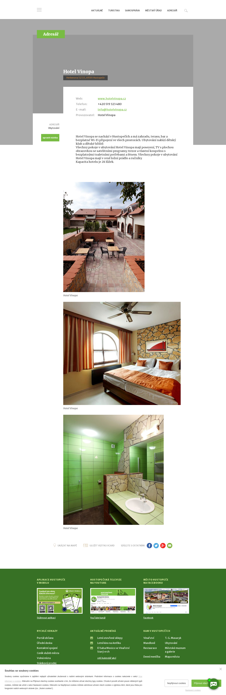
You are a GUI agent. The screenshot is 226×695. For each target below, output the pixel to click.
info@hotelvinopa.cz (112, 109)
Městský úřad (153, 10)
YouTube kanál (97, 617)
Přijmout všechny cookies (206, 683)
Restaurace (150, 648)
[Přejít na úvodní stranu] (66, 10)
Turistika (114, 10)
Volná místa (44, 658)
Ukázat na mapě (67, 545)
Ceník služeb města (48, 653)
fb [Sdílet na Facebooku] (149, 545)
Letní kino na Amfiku (109, 643)
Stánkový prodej (46, 663)
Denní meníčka (151, 656)
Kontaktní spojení (47, 648)
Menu (39, 9)
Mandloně (149, 643)
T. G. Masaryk (173, 637)
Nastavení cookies (193, 690)
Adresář (172, 10)
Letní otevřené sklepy (110, 637)
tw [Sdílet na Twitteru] (156, 545)
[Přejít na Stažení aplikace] (60, 601)
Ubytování (171, 643)
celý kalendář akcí (106, 658)
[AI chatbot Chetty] (213, 683)
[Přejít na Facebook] (166, 601)
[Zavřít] (221, 669)
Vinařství (148, 637)
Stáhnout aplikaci (46, 617)
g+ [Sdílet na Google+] (162, 545)
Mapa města (172, 656)
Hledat (186, 10)
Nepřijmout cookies (176, 683)
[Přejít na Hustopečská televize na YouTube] (113, 601)
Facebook (148, 617)
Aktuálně (97, 10)
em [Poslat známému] (169, 545)
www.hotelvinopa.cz (112, 98)
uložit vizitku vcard (102, 545)
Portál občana (45, 637)
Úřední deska (44, 643)
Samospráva (132, 10)
